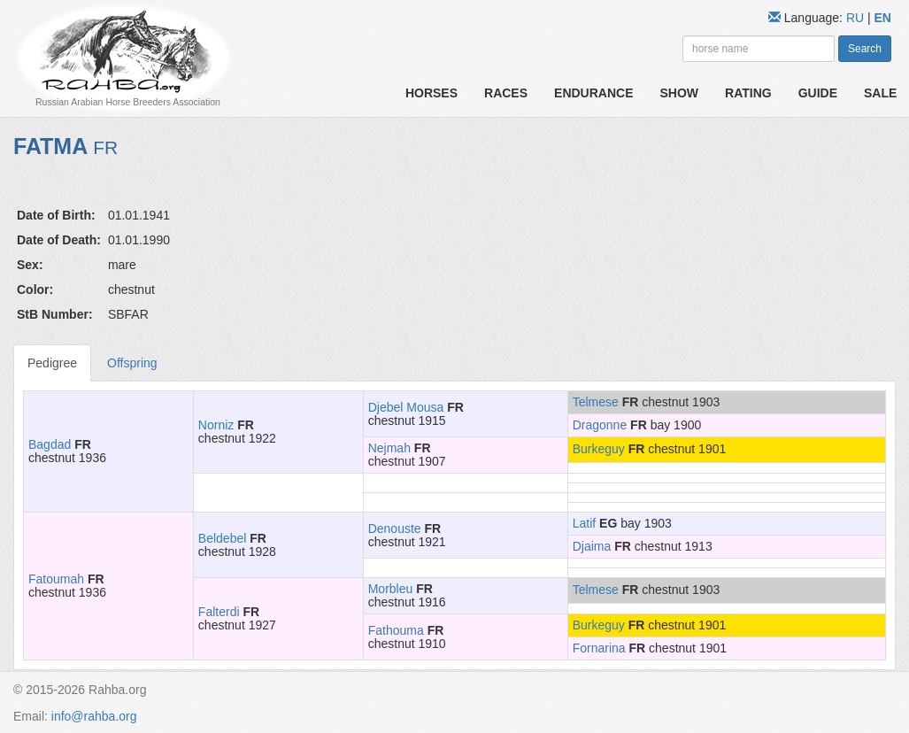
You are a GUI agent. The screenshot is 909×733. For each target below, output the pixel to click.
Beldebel (222, 538)
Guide (817, 93)
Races (506, 93)
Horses (431, 93)
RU (856, 18)
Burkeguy (599, 449)
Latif (584, 523)
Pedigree (52, 363)
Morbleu (390, 589)
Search (865, 48)
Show (679, 93)
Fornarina (599, 648)
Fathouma (396, 630)
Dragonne (600, 425)
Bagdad (49, 444)
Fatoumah (56, 579)
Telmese (596, 402)
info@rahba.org (94, 716)
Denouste (394, 528)
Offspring (132, 363)
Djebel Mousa (406, 407)
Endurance (593, 93)
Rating (748, 93)
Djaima (592, 546)
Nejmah (389, 448)
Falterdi (219, 612)
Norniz (216, 425)
